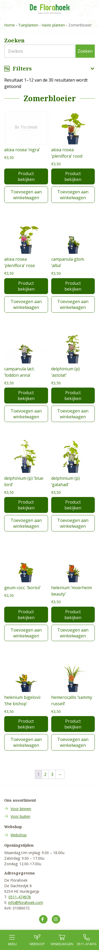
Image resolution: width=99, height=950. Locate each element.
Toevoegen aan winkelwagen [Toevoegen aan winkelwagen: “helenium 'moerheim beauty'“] (72, 633)
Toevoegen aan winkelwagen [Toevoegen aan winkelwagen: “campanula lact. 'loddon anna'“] (26, 414)
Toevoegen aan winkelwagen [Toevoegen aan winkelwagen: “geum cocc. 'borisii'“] (26, 633)
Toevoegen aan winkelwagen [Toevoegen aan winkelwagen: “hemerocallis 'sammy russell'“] (72, 742)
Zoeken (85, 51)
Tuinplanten (28, 25)
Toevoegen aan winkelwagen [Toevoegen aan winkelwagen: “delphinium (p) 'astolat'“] (72, 414)
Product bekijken (26, 176)
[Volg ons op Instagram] (56, 919)
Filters (49, 68)
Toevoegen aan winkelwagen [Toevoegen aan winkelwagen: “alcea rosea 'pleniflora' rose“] (26, 304)
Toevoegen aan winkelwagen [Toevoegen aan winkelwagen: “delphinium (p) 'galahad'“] (72, 523)
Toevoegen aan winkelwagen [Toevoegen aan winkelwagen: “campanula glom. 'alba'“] (72, 304)
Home (9, 25)
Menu (12, 940)
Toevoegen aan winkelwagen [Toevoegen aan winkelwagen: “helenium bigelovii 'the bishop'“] (26, 742)
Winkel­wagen (62, 940)
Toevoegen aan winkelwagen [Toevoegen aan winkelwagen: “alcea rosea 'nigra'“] (26, 195)
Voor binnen (21, 808)
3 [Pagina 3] (52, 774)
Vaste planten (53, 25)
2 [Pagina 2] (45, 774)
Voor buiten (20, 816)
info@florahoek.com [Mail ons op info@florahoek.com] (25, 902)
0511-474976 (19, 896)
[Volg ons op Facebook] (43, 919)
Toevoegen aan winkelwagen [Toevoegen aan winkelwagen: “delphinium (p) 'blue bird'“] (26, 523)
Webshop (19, 834)
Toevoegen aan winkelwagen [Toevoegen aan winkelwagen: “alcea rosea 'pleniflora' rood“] (72, 195)
